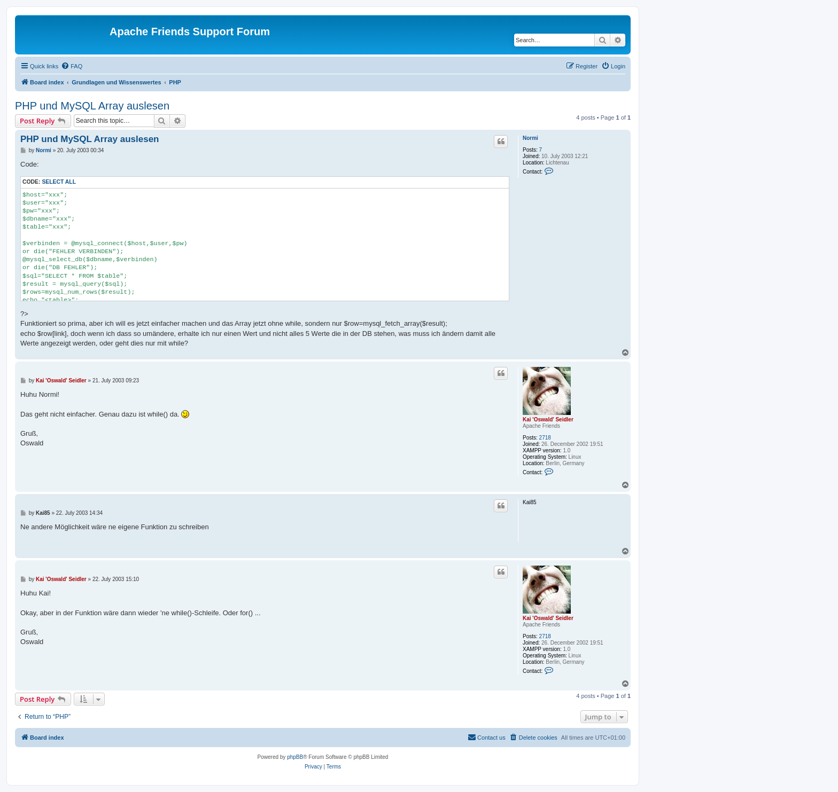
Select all (59, 182)
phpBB (295, 757)
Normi (530, 138)
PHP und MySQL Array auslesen (92, 106)
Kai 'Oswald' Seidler (548, 419)
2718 (545, 438)
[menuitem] (71, 66)
